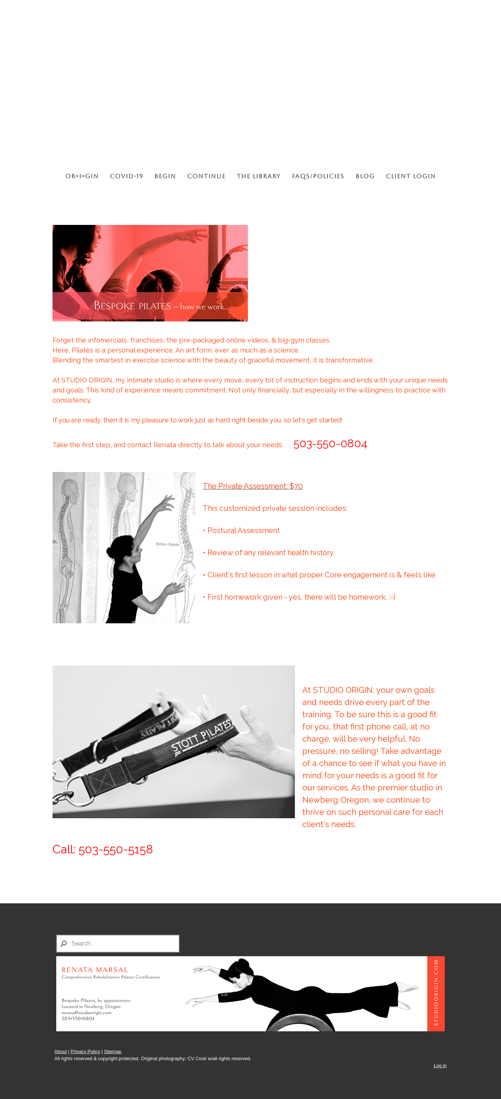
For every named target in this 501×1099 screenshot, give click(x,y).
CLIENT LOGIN (411, 176)
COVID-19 (126, 176)
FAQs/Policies (318, 176)
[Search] (117, 944)
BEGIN (165, 176)
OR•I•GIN (82, 176)
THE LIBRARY (259, 176)
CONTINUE (206, 176)
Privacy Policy (85, 1051)
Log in (440, 1065)
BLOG (365, 176)
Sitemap (112, 1051)
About (60, 1051)
